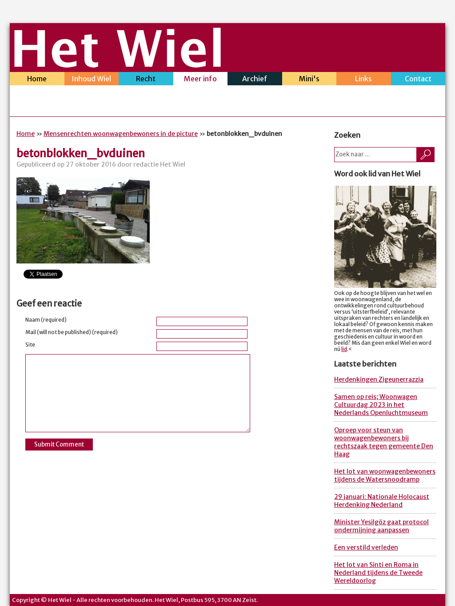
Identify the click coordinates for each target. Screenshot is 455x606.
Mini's (309, 79)
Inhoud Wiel (91, 79)
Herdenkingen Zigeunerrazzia (378, 379)
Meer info (200, 79)
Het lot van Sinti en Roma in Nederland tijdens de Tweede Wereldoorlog (378, 573)
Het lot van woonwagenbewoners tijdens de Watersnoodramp (384, 475)
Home (37, 79)
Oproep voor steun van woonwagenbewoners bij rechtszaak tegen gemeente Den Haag (383, 442)
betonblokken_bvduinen (80, 153)
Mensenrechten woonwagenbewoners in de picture (121, 134)
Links (363, 79)
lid (344, 349)
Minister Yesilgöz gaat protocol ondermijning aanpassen (381, 526)
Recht (146, 79)
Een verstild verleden (366, 547)
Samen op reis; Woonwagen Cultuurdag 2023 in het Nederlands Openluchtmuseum (381, 405)
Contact (418, 79)
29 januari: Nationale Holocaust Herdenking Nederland (381, 501)
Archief (255, 79)
